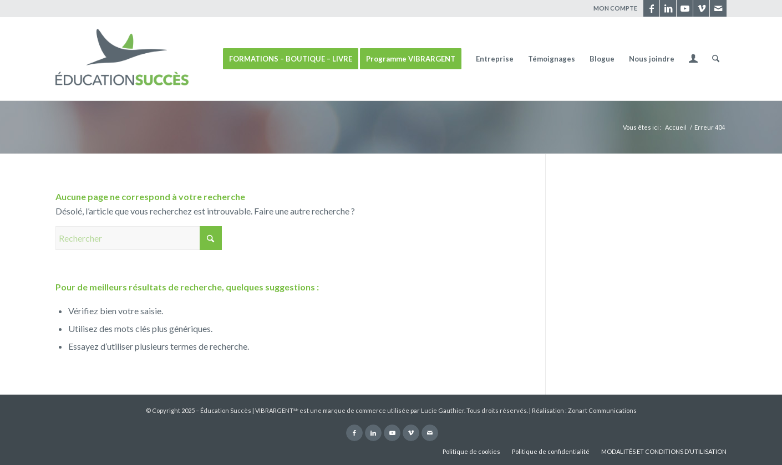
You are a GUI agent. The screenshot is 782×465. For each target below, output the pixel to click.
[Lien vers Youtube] (685, 8)
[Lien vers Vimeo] (701, 8)
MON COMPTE (615, 8)
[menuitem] (612, 8)
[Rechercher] (716, 58)
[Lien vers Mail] (718, 8)
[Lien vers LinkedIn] (668, 8)
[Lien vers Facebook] (651, 8)
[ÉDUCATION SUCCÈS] (122, 58)
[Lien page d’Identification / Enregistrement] (693, 59)
